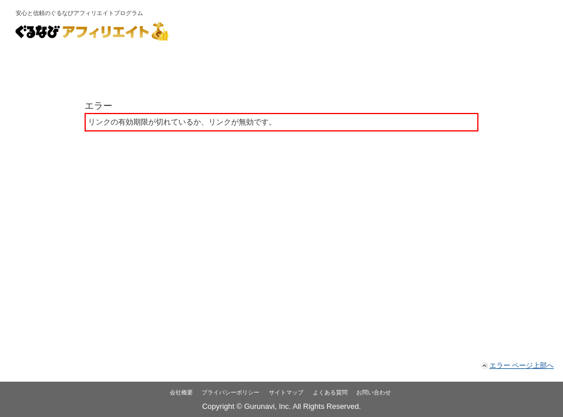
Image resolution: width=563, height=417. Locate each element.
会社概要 (181, 392)
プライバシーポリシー (230, 392)
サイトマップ (286, 392)
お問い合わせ (373, 392)
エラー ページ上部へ (521, 365)
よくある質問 (330, 392)
